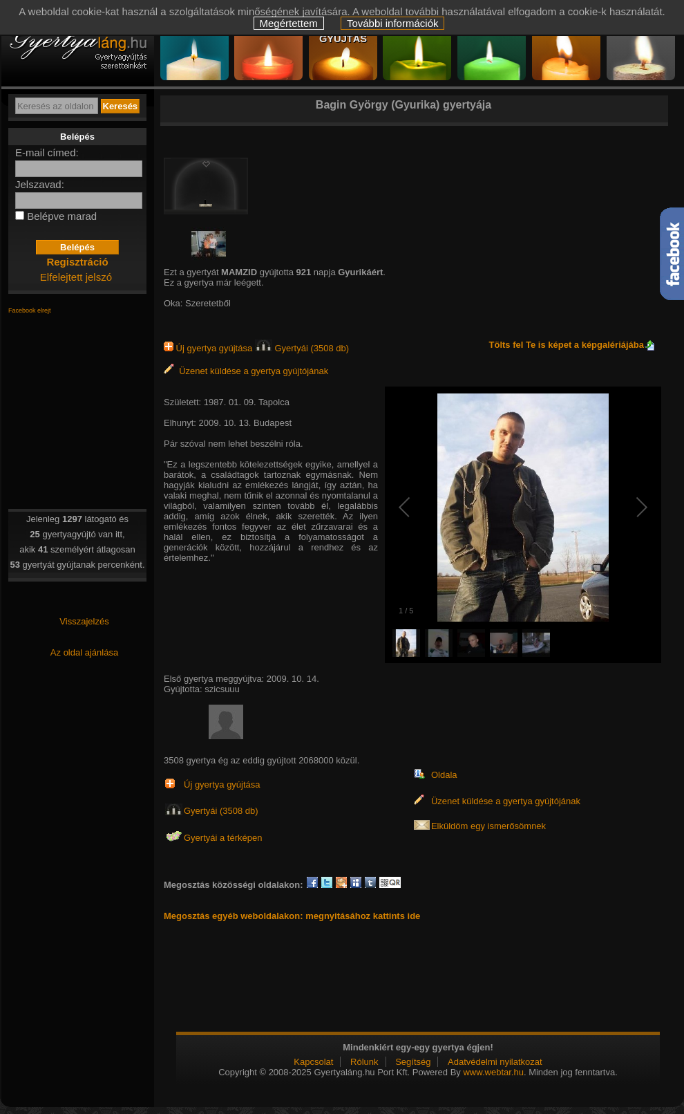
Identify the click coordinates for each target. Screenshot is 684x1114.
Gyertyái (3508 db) (302, 348)
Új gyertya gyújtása (209, 348)
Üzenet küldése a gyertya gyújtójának (246, 371)
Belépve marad (62, 216)
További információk (393, 23)
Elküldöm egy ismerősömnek (488, 826)
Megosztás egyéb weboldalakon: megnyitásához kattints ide (292, 916)
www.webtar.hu (493, 1072)
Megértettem (289, 23)
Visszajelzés (83, 621)
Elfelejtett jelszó (76, 277)
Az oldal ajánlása (84, 652)
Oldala (444, 775)
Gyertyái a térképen (223, 838)
